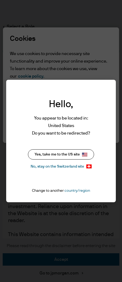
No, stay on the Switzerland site (61, 166)
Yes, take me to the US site (61, 155)
